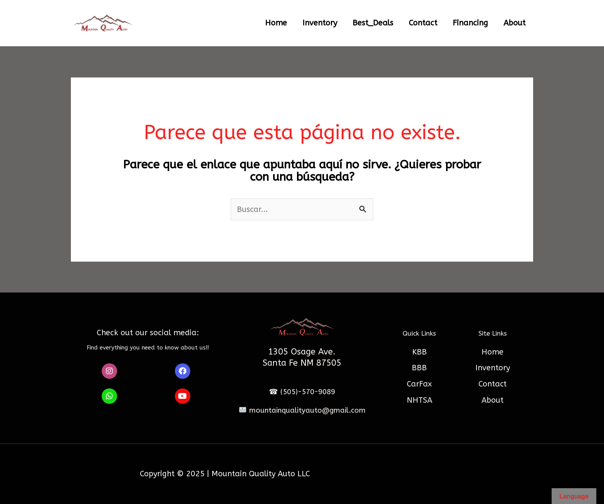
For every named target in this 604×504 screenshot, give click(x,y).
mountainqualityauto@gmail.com (302, 410)
